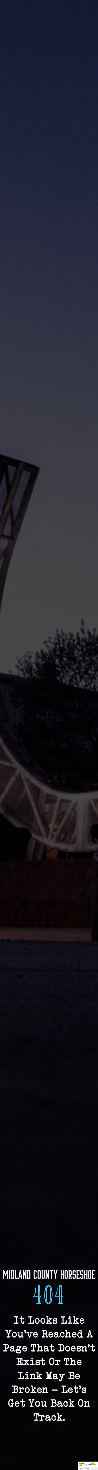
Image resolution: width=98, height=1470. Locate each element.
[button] (88, 1466)
